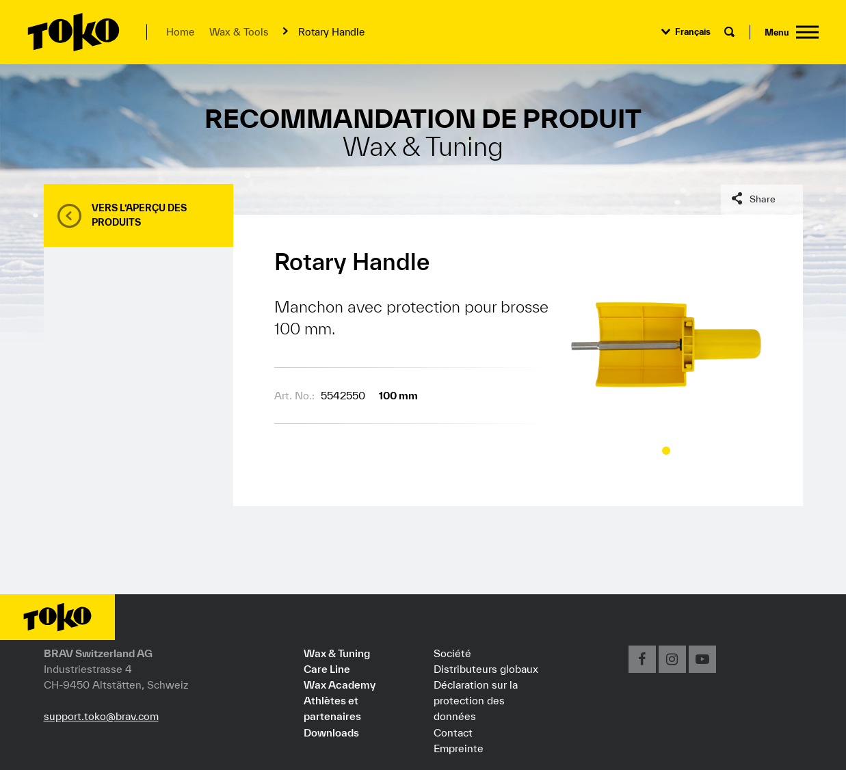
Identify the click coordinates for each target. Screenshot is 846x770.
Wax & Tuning (337, 653)
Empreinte (459, 748)
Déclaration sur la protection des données (476, 700)
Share (763, 199)
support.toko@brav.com (101, 716)
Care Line (327, 669)
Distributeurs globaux (486, 669)
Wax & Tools (238, 32)
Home (180, 32)
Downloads (331, 732)
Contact (453, 732)
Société (452, 653)
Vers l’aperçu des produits (139, 215)
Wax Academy (339, 684)
